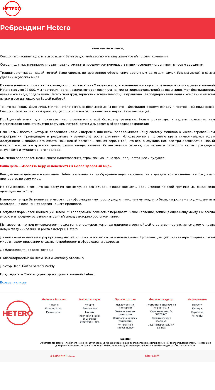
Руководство (53, 312)
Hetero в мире (89, 299)
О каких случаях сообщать (161, 319)
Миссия (89, 312)
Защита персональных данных (161, 326)
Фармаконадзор (161, 299)
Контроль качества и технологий (125, 319)
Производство (53, 308)
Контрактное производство (125, 326)
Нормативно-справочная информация (161, 306)
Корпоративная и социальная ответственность (89, 318)
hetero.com (152, 355)
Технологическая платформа (125, 313)
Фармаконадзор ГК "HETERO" (161, 313)
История (54, 304)
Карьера (197, 308)
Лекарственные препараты (125, 306)
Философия (90, 308)
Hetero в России (54, 299)
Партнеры (197, 312)
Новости (197, 304)
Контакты (197, 315)
